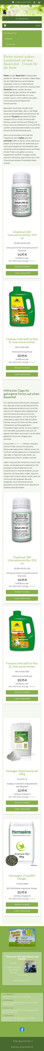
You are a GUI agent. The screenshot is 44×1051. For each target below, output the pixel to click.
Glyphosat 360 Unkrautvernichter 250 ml (22, 235)
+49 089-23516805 (24, 6)
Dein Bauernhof (10, 33)
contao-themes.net (26, 1047)
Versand (32, 261)
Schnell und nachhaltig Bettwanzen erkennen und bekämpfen (20, 1003)
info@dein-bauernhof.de (23, 2)
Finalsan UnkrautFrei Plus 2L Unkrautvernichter (22, 340)
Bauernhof (18, 444)
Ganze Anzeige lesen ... (22, 980)
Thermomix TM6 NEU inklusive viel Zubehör (22, 957)
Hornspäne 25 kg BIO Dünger (22, 877)
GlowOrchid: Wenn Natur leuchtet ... (17, 997)
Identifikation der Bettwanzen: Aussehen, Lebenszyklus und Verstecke (18, 1019)
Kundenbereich (22, 18)
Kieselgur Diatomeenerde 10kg (22, 772)
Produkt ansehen (22, 266)
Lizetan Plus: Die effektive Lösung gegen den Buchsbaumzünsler (20, 1011)
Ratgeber (8, 38)
